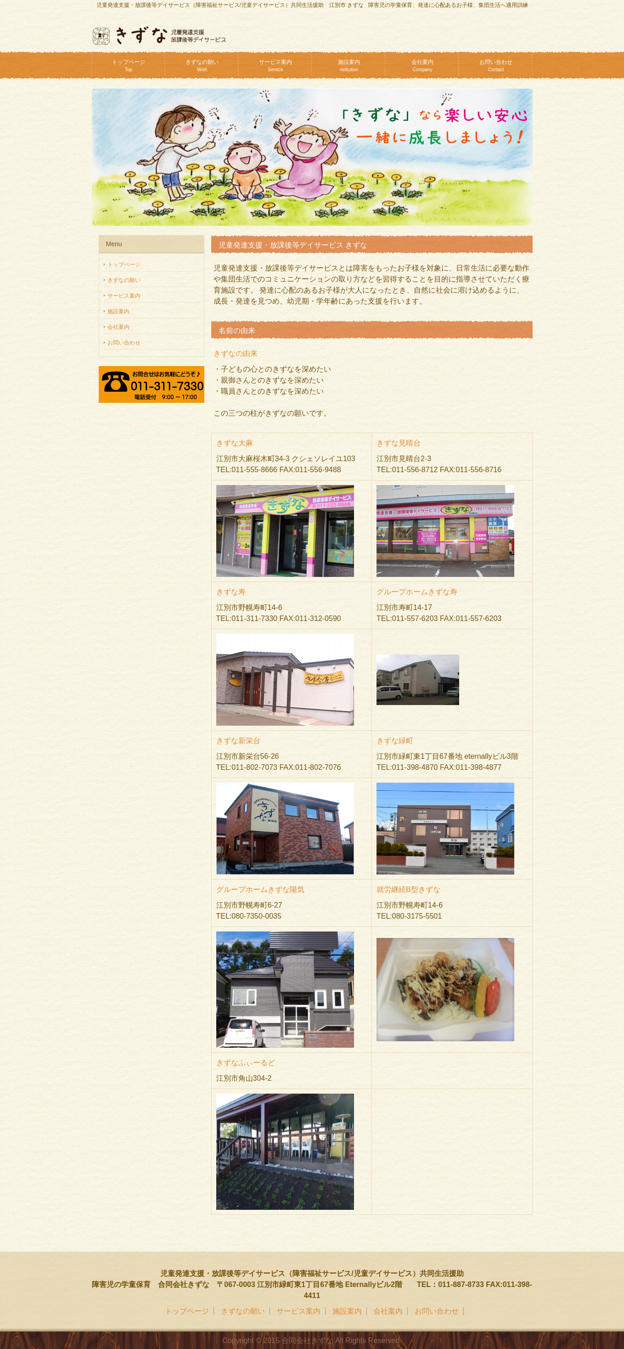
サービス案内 (275, 65)
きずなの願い (202, 65)
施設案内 (349, 65)
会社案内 (422, 65)
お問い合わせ (495, 65)
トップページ (128, 65)
